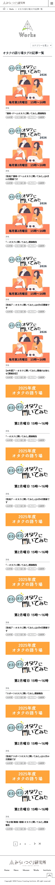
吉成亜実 (41, 117)
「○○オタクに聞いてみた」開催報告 (21, 241)
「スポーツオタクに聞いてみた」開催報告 (24, 693)
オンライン (32, 117)
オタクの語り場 (20, 117)
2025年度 (9, 440)
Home (6, 870)
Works (36, 870)
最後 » (40, 844)
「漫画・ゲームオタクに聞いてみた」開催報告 (26, 113)
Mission (26, 870)
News (16, 870)
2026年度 (9, 117)
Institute (47, 870)
